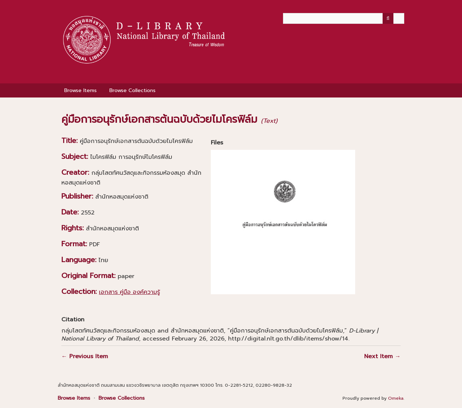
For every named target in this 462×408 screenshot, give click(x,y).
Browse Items (80, 90)
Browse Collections (132, 90)
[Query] (343, 18)
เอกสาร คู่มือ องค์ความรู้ (129, 292)
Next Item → (382, 356)
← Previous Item (84, 356)
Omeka (396, 398)
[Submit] (388, 18)
